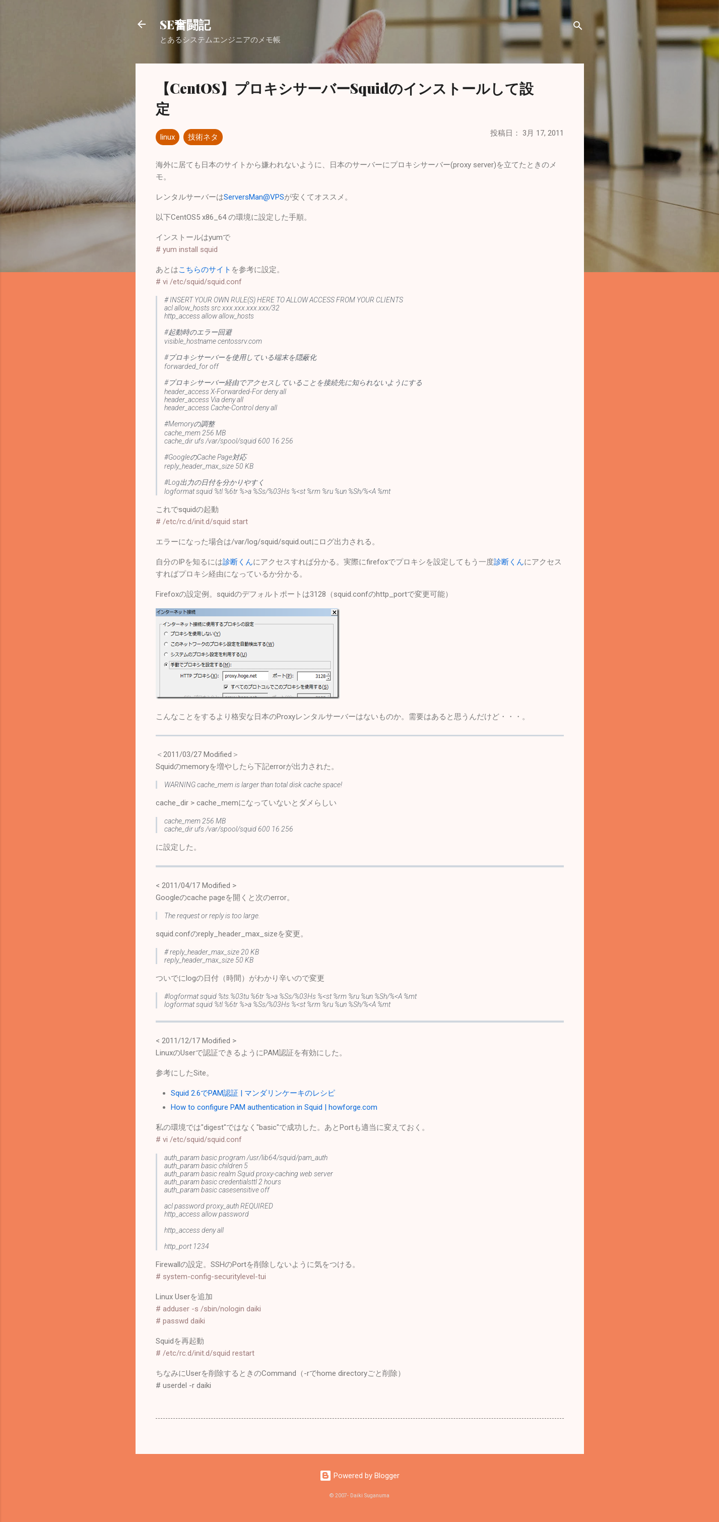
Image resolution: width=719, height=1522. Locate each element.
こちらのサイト (204, 269)
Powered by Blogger (359, 1475)
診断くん (238, 561)
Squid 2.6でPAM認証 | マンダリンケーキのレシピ (253, 1093)
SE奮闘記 (185, 24)
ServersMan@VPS (254, 197)
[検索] (578, 27)
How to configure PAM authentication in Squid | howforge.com (274, 1107)
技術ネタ (203, 137)
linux (167, 137)
